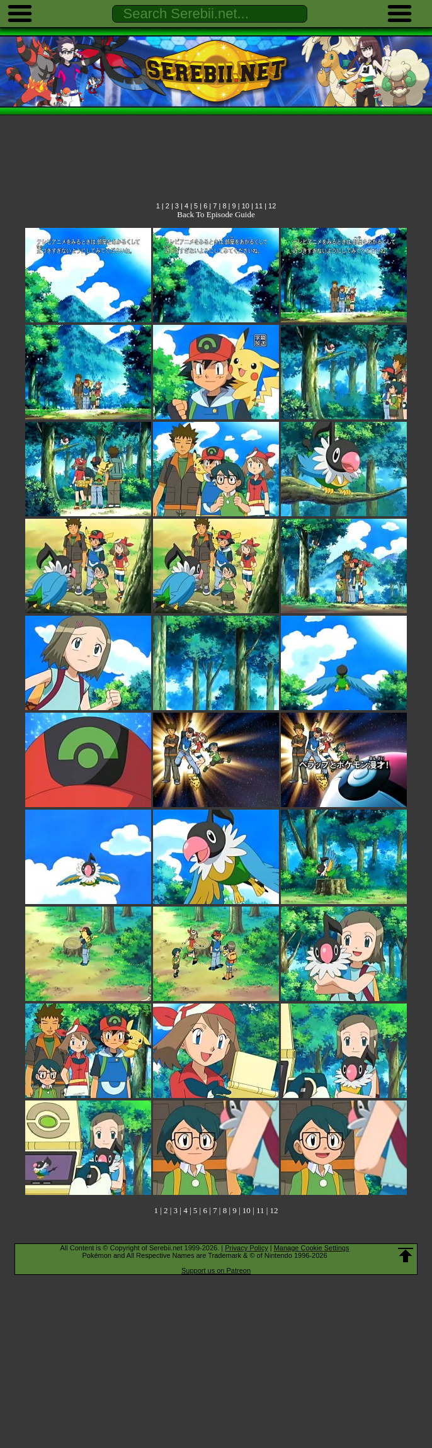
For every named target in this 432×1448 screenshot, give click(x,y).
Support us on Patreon (216, 1270)
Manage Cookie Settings (312, 1248)
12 (272, 206)
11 (259, 206)
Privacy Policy (246, 1248)
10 (245, 206)
